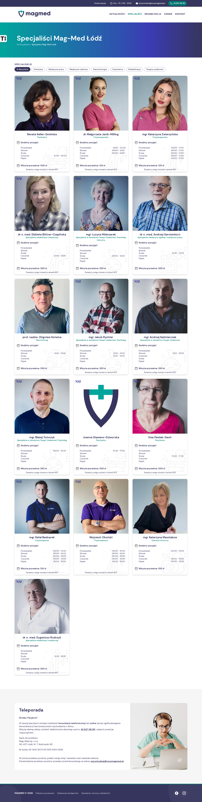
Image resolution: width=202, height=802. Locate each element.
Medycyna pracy (56, 69)
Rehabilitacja (153, 13)
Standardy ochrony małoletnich (95, 793)
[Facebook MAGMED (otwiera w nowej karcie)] (176, 793)
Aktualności (117, 13)
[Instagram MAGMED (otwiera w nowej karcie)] (184, 793)
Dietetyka (38, 69)
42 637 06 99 (177, 3)
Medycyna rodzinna (79, 69)
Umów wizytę (100, 3)
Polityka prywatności (45, 793)
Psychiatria (118, 69)
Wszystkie (22, 69)
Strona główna (23, 44)
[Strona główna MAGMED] (34, 17)
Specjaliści (135, 13)
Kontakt (180, 13)
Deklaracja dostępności (68, 793)
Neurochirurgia (100, 69)
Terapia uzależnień (154, 69)
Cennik (168, 13)
